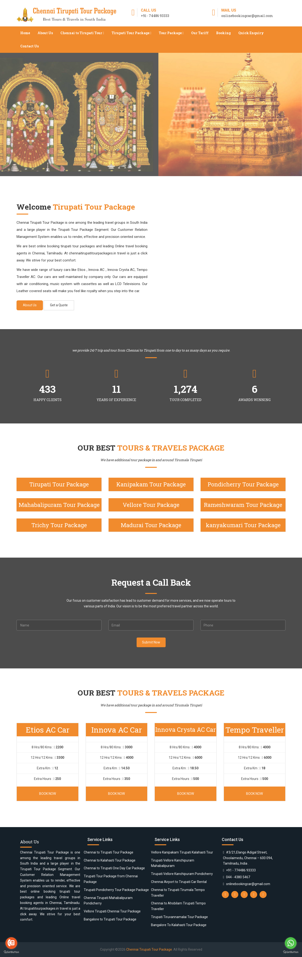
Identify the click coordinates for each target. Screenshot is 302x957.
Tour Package (171, 33)
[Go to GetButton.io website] (11, 952)
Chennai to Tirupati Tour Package (108, 852)
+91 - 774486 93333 (241, 870)
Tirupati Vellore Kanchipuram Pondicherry (182, 874)
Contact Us (29, 46)
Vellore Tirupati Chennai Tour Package (112, 911)
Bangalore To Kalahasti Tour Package (178, 925)
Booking (223, 33)
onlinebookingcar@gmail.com (248, 884)
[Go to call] (11, 943)
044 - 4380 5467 (238, 877)
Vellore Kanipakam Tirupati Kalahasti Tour (182, 852)
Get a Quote (59, 305)
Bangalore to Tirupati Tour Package (110, 919)
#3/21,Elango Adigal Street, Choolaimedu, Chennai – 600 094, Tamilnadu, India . (248, 858)
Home (25, 33)
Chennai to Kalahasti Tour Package (109, 860)
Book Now (47, 793)
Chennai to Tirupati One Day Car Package (114, 868)
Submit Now (151, 642)
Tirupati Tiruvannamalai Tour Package (179, 917)
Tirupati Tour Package (131, 33)
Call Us (148, 10)
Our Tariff (200, 33)
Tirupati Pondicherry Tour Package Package (116, 890)
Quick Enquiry (251, 33)
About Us (45, 33)
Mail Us (228, 10)
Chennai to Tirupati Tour (82, 33)
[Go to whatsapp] (291, 943)
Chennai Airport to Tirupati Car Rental (179, 882)
